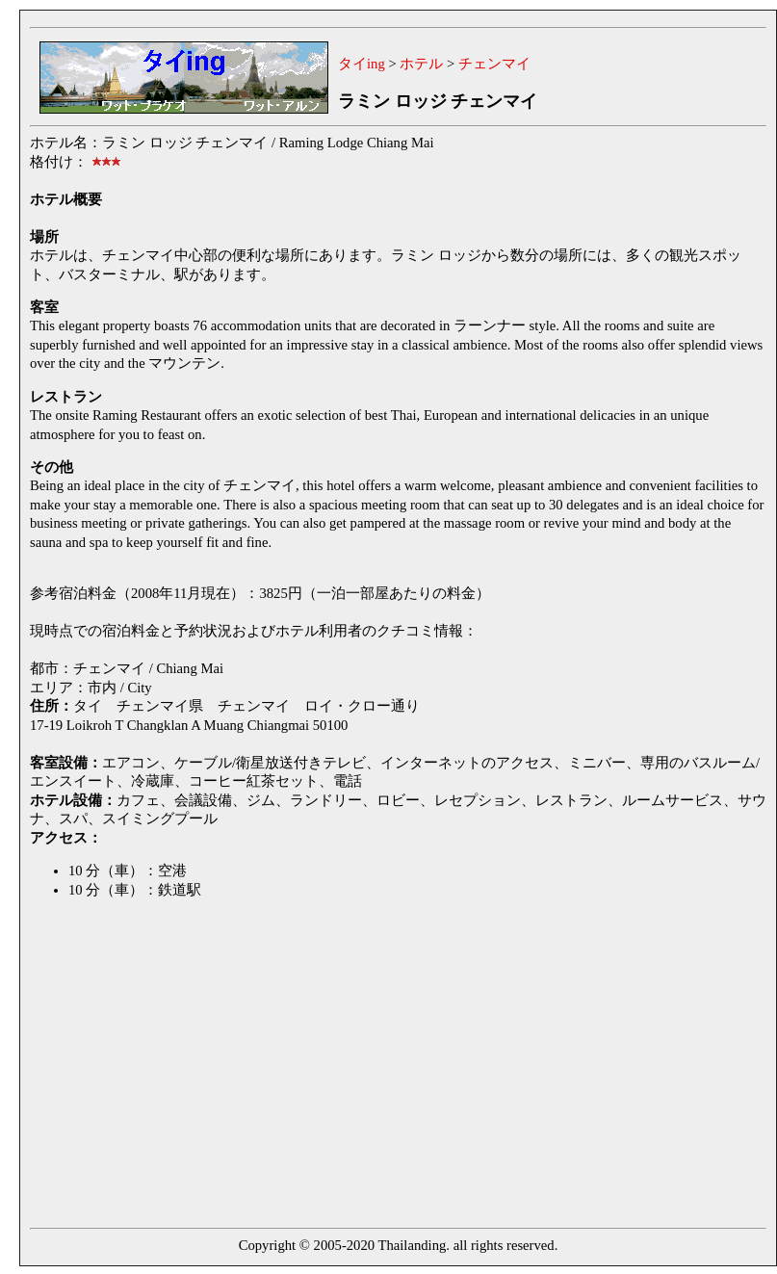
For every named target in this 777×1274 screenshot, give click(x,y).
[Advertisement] (281, 1067)
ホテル (421, 63)
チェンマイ (494, 63)
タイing (361, 63)
